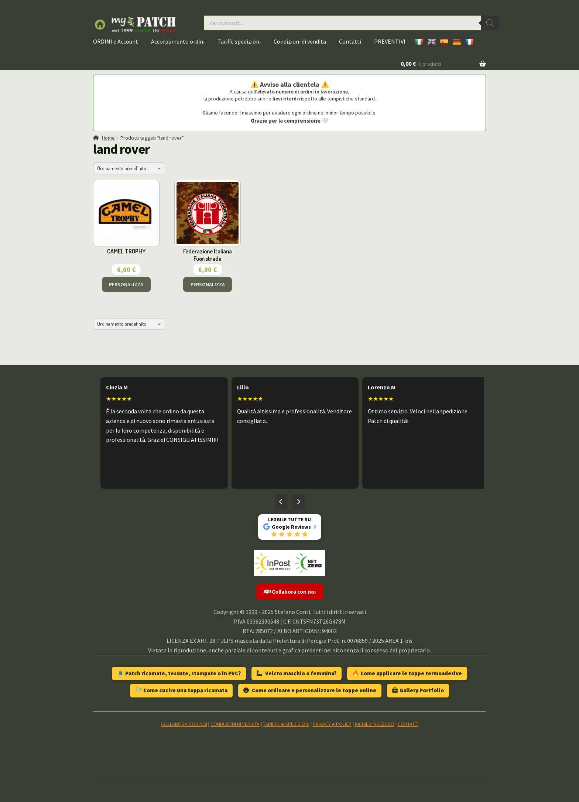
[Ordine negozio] (129, 168)
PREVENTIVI (389, 41)
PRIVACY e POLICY (332, 724)
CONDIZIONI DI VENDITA (235, 724)
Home (108, 137)
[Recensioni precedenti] (281, 502)
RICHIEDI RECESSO (374, 724)
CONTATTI (408, 724)
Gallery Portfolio (418, 690)
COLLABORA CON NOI (184, 724)
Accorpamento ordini (178, 41)
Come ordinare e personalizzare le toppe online (309, 690)
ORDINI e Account (115, 41)
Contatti (350, 41)
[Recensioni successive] (298, 502)
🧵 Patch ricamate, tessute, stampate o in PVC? (179, 673)
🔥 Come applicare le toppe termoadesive (407, 673)
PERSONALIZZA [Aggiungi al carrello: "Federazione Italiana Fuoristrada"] (208, 284)
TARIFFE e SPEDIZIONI (286, 724)
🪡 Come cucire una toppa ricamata (181, 690)
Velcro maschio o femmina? (296, 673)
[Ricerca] (490, 23)
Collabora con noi (290, 591)
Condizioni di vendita (300, 41)
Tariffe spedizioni (239, 41)
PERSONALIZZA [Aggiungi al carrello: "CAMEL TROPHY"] (126, 284)
